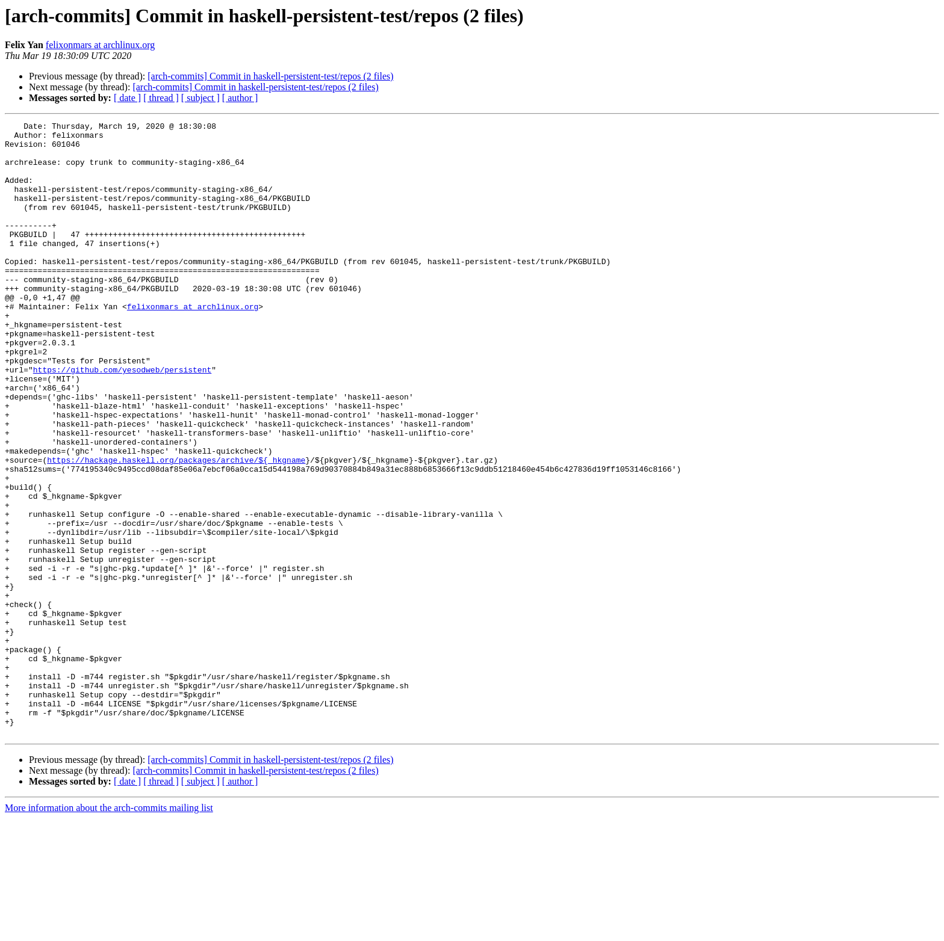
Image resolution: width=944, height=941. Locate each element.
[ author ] (240, 98)
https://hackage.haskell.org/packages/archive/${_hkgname (176, 528)
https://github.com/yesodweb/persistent (122, 420)
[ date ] (127, 98)
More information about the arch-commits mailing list (109, 930)
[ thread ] (161, 98)
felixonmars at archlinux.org (100, 45)
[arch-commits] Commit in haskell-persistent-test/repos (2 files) (270, 76)
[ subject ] (200, 98)
